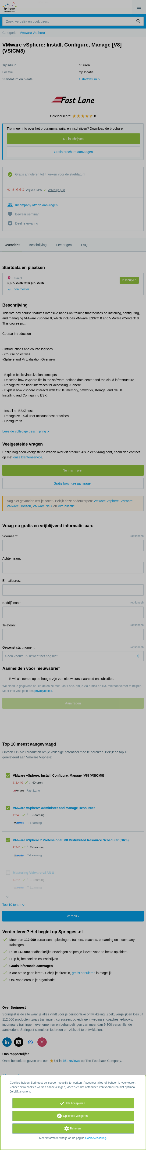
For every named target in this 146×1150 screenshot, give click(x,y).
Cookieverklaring (95, 1138)
